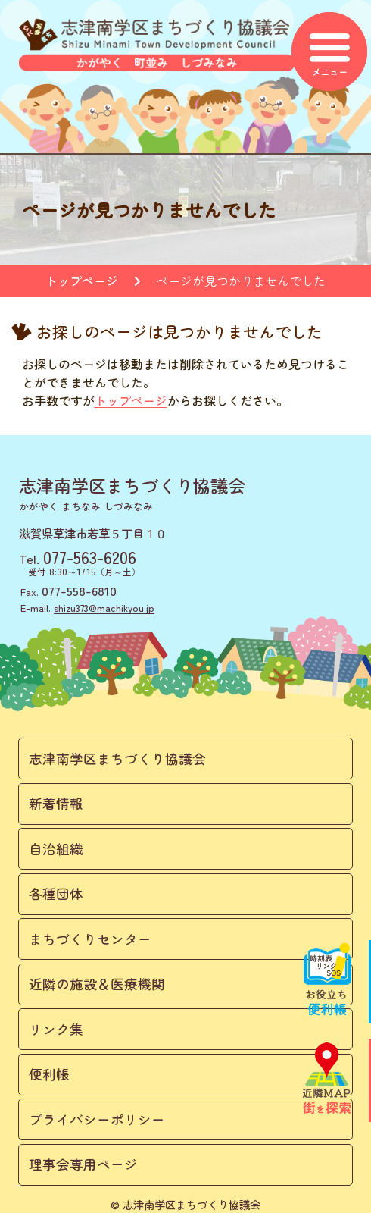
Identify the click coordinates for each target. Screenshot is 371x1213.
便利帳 (49, 1073)
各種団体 (56, 893)
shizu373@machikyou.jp (104, 607)
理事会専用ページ (83, 1164)
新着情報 (56, 803)
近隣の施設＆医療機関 (97, 983)
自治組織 (56, 848)
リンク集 (56, 1029)
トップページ (81, 280)
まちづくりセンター (90, 938)
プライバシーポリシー (97, 1119)
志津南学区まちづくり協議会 (117, 758)
